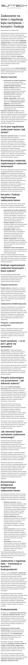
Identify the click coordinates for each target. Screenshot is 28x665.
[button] (26, 11)
